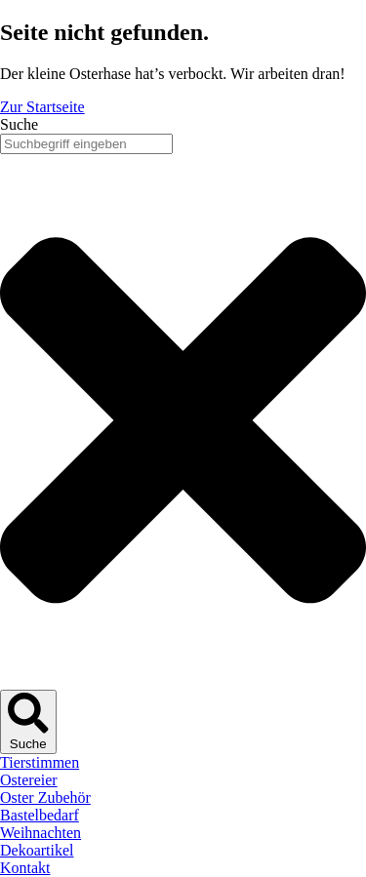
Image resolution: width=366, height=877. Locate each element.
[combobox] (86, 144)
